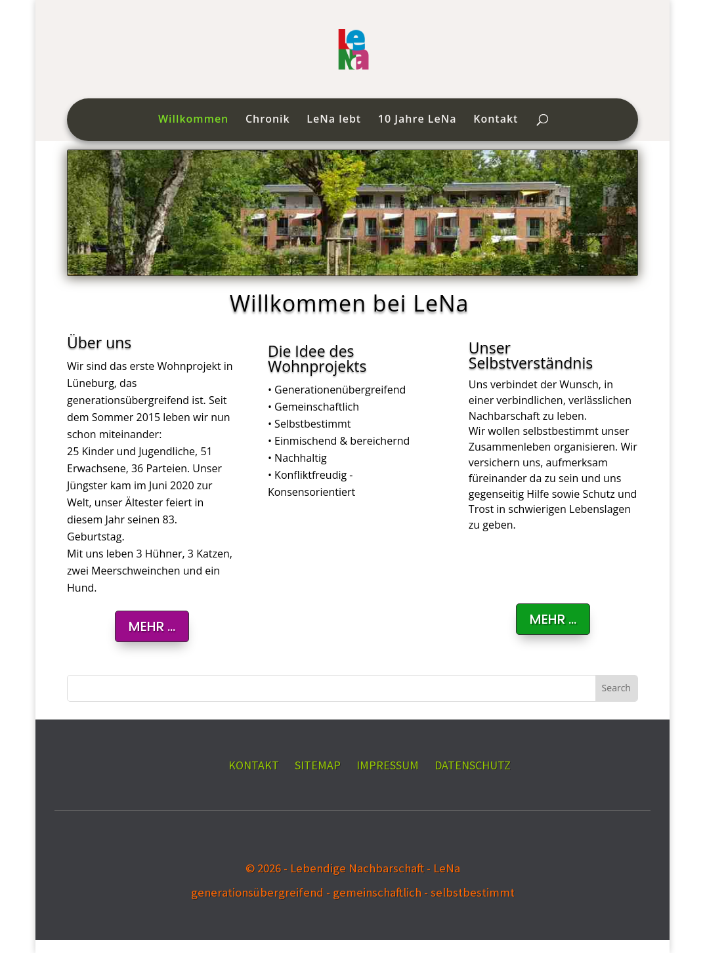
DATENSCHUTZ (473, 765)
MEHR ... (152, 626)
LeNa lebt (334, 120)
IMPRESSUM (387, 765)
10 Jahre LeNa (417, 120)
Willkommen (193, 120)
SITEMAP (318, 765)
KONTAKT (253, 765)
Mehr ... (553, 619)
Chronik (268, 120)
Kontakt (495, 120)
